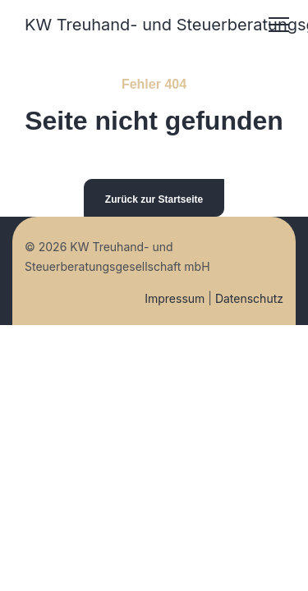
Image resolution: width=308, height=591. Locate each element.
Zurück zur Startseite (154, 199)
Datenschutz (249, 298)
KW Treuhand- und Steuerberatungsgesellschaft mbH (134, 24)
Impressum (175, 298)
